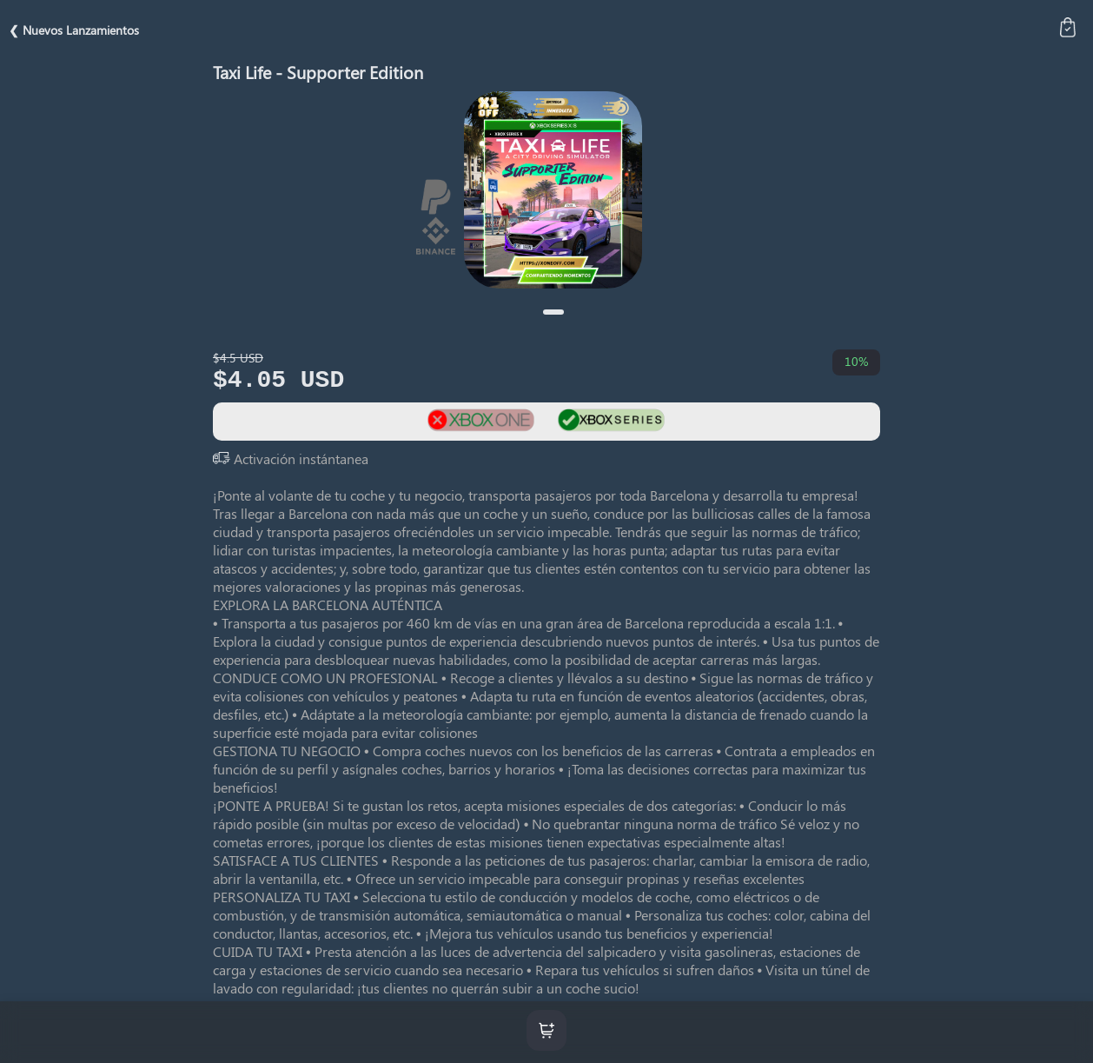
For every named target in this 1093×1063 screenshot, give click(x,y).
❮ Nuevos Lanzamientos (74, 30)
